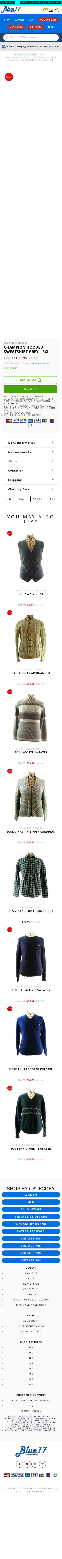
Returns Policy (31, 1411)
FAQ (31, 1405)
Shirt (52, 499)
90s (9, 499)
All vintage (31, 1209)
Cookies (31, 1294)
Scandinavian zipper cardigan (31, 831)
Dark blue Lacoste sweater (31, 1069)
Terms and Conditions (31, 1305)
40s (31, 1358)
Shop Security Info (31, 1326)
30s (31, 1352)
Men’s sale (16, 26)
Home (43, 54)
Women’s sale (48, 19)
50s (31, 1363)
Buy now (30, 389)
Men (31, 19)
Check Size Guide (40, 363)
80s (31, 1379)
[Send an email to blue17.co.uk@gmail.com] (51, 10)
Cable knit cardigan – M (31, 673)
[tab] (31, 442)
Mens (21, 499)
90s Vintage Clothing (44, 57)
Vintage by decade (31, 1216)
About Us (31, 1273)
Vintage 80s (31, 1253)
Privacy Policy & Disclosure (31, 1299)
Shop (7, 19)
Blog (50, 26)
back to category (26, 54)
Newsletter (31, 1283)
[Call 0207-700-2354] (57, 10)
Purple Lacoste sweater (31, 990)
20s (31, 1347)
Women (19, 19)
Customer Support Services (31, 1400)
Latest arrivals (31, 1231)
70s (31, 1374)
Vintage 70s (31, 1246)
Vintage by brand (30, 1224)
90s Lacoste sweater (31, 752)
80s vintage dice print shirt (31, 911)
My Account (31, 1321)
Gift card (36, 26)
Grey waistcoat (31, 594)
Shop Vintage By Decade (18, 57)
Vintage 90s (31, 1260)
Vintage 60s (31, 1238)
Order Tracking (31, 1331)
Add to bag (28, 380)
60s (31, 1368)
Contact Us (31, 1289)
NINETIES (37, 499)
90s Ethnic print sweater (31, 1148)
